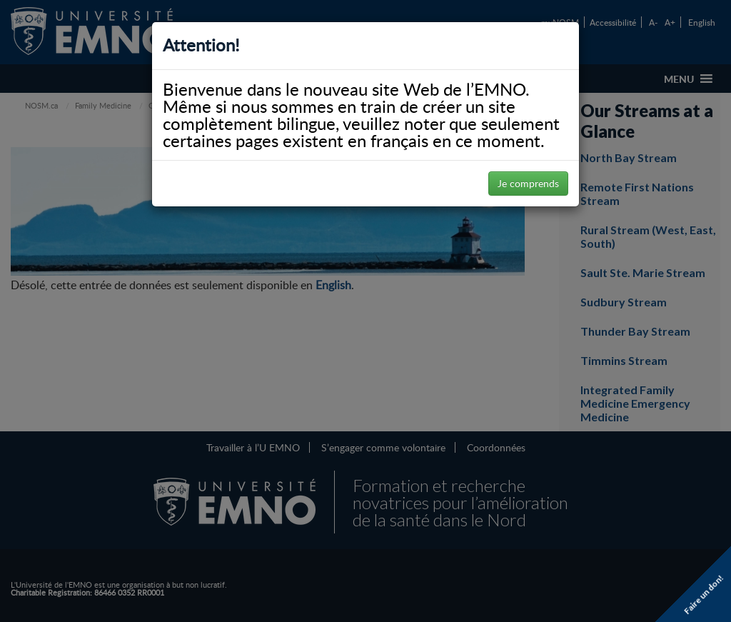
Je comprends (528, 183)
